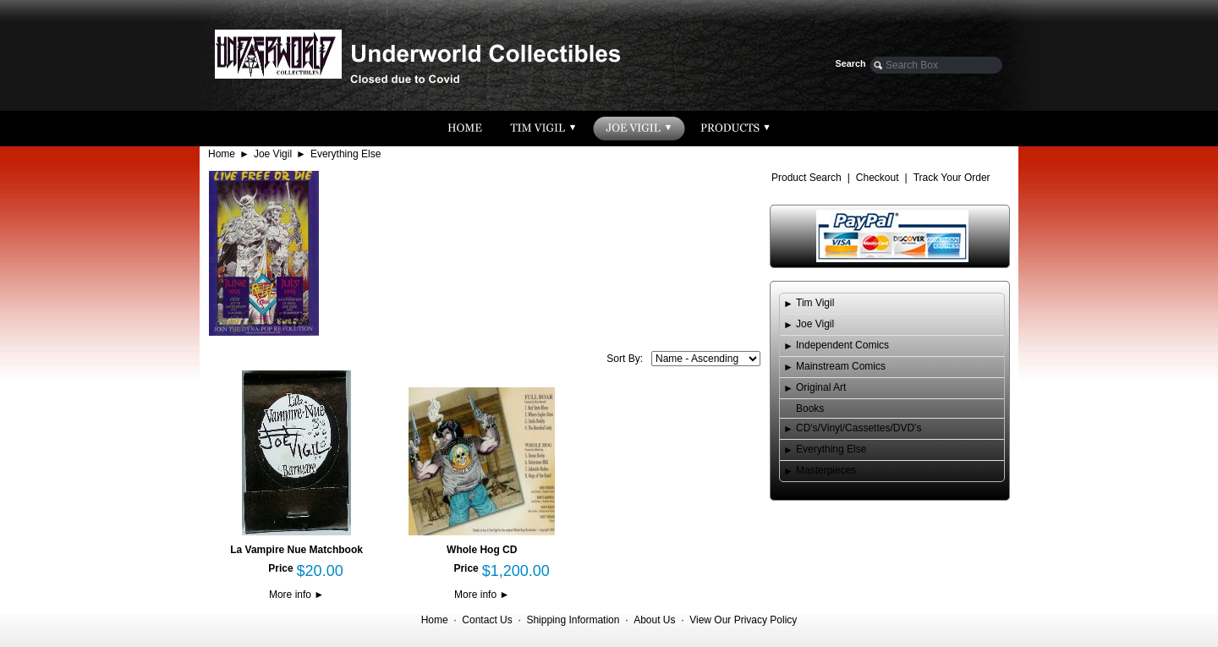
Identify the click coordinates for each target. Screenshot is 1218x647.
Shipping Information (572, 620)
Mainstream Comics (841, 366)
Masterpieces (826, 470)
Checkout (877, 178)
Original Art (821, 387)
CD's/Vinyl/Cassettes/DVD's (858, 428)
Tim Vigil (815, 303)
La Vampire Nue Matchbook (296, 550)
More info (296, 594)
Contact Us (487, 620)
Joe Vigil (273, 154)
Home (221, 154)
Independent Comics (842, 345)
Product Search (806, 178)
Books (810, 408)
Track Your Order (952, 178)
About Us (654, 620)
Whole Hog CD (482, 550)
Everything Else (345, 154)
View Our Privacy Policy (743, 620)
